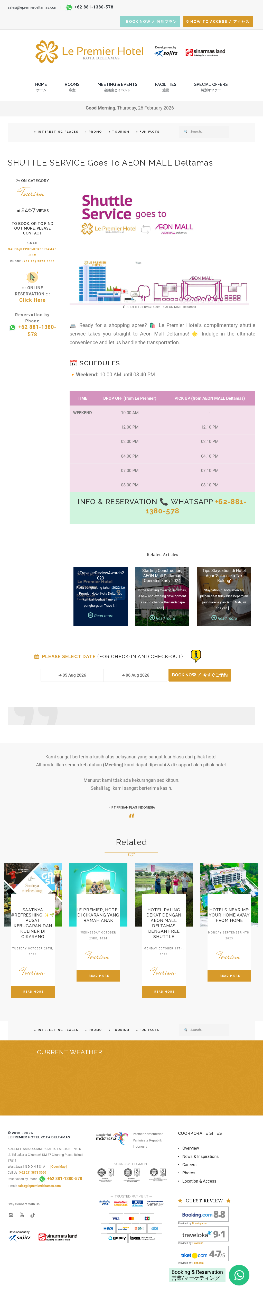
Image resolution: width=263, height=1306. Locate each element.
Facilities (165, 88)
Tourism (32, 192)
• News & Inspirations (198, 1156)
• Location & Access (197, 1181)
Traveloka (197, 1243)
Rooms (72, 88)
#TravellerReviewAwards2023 (100, 576)
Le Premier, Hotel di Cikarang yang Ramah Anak (98, 915)
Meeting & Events (117, 88)
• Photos (186, 1173)
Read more (101, 616)
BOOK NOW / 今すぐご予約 (200, 675)
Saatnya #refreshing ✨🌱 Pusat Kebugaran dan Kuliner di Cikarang (32, 923)
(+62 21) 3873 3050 (38, 261)
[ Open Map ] (58, 1166)
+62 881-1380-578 (90, 7)
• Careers (187, 1164)
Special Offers (211, 88)
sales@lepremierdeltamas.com (32, 7)
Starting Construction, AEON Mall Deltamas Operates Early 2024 (162, 575)
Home (41, 88)
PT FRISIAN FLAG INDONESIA (133, 807)
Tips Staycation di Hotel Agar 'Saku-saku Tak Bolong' (224, 575)
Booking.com (199, 1223)
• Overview (188, 1148)
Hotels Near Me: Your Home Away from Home (229, 915)
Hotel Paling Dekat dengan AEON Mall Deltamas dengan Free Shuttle (164, 923)
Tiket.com (198, 1263)
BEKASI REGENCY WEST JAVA (131, 1087)
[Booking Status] (196, 655)
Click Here (32, 300)
